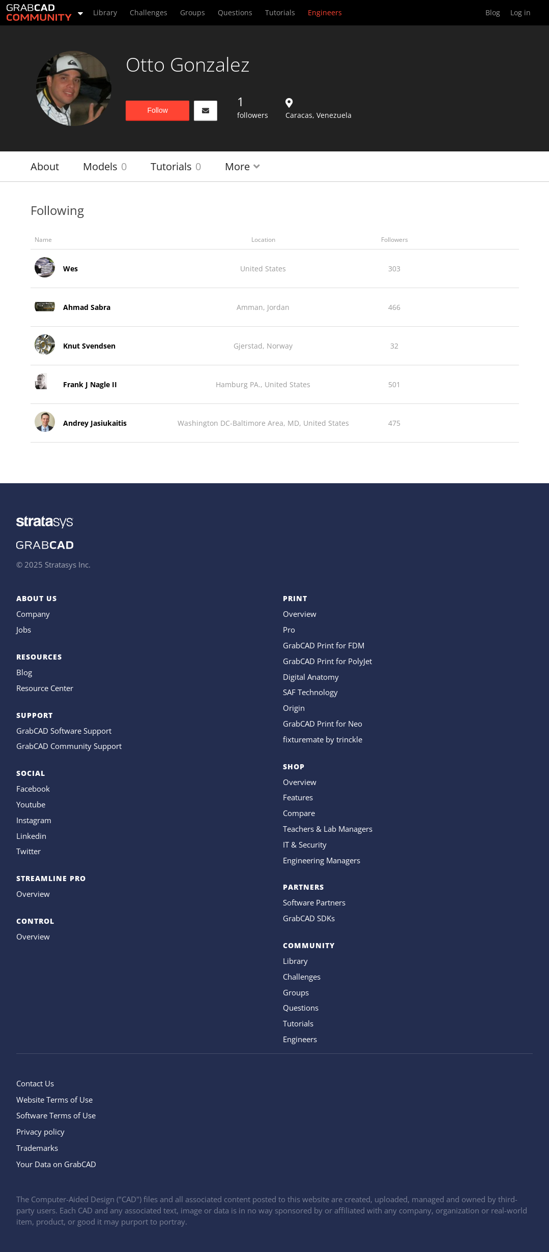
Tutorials (176, 166)
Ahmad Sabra (86, 307)
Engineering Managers (321, 860)
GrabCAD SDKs (309, 918)
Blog (24, 672)
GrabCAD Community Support (69, 746)
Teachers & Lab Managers (327, 829)
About (45, 166)
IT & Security (305, 844)
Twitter (28, 851)
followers (252, 106)
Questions (301, 1008)
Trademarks (37, 1148)
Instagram (33, 820)
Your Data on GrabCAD (56, 1164)
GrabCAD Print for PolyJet (327, 661)
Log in (520, 12)
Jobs (23, 629)
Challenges (302, 977)
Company (33, 614)
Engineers (300, 1039)
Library (295, 961)
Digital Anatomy (311, 677)
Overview (33, 894)
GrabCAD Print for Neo (322, 723)
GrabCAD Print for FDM (323, 645)
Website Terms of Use (54, 1099)
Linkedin (31, 836)
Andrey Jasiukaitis (95, 423)
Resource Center (44, 688)
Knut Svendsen (89, 346)
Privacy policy (40, 1131)
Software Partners (314, 902)
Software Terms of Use (56, 1115)
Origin (294, 708)
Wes (70, 268)
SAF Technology (310, 692)
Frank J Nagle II (90, 384)
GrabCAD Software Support (63, 731)
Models (105, 166)
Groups (296, 992)
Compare (299, 813)
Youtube (30, 804)
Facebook (33, 789)
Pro (289, 629)
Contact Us (35, 1083)
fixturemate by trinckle (322, 739)
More (242, 166)
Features (298, 797)
